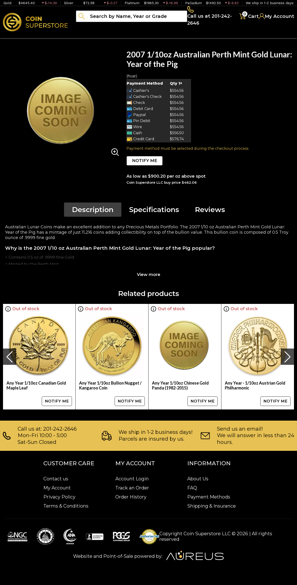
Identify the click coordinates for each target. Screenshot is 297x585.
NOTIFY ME (144, 162)
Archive (206, 35)
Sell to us (281, 35)
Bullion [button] (85, 35)
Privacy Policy (59, 497)
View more (148, 276)
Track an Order (132, 488)
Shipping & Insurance (211, 506)
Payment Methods (208, 497)
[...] (131, 17)
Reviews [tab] (210, 211)
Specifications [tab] (154, 211)
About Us (197, 479)
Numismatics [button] (123, 35)
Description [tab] (92, 211)
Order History (130, 497)
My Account (57, 488)
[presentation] (9, 358)
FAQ (192, 488)
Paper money (168, 35)
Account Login (132, 479)
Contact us (55, 479)
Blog (234, 35)
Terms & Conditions (65, 506)
